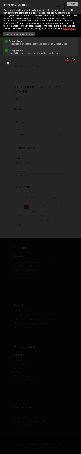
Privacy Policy (70, 28)
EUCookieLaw (40, 62)
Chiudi (72, 4)
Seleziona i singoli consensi (19, 34)
